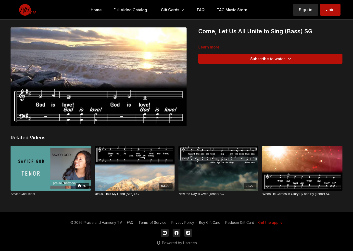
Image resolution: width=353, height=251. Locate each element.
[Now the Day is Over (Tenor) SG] (218, 193)
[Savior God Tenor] (50, 193)
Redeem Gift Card (239, 222)
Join (330, 9)
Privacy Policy (182, 222)
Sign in (305, 9)
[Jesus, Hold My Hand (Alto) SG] (135, 193)
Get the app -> (270, 222)
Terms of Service (152, 222)
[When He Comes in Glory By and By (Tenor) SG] (302, 193)
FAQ (130, 222)
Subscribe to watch (271, 59)
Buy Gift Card (209, 222)
